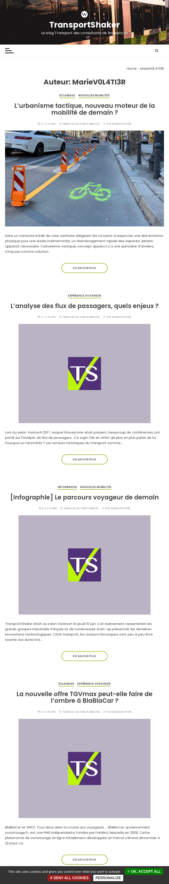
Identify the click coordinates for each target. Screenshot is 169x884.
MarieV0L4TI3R (121, 124)
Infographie (67, 487)
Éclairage (67, 95)
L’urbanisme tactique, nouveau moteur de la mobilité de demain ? (84, 109)
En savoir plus (84, 268)
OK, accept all (144, 871)
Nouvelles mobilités (94, 95)
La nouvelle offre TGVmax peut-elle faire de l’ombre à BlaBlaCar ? (84, 697)
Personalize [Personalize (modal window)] (108, 878)
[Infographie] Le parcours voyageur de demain (84, 497)
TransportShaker (84, 25)
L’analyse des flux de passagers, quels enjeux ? (85, 306)
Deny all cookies (69, 878)
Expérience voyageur (84, 295)
